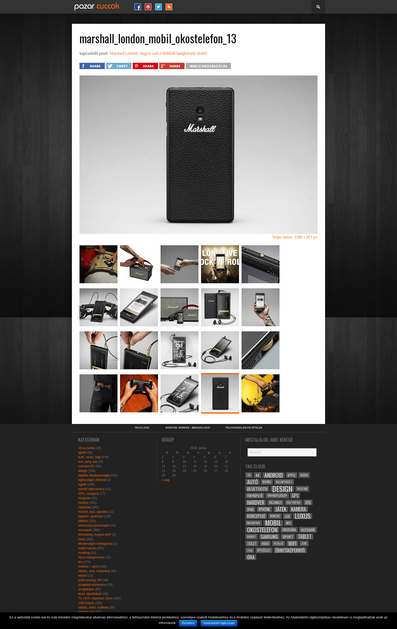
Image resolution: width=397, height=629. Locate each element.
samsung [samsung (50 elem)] (269, 536)
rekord (82, 575)
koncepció (85, 530)
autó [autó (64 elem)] (252, 482)
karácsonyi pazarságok (93, 525)
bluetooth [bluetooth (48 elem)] (257, 489)
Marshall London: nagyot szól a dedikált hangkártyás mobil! (159, 53)
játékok (83, 521)
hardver (83, 502)
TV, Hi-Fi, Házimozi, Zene (95, 598)
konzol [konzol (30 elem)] (275, 516)
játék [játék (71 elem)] (280, 509)
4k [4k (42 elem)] (257, 475)
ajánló (82, 452)
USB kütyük (86, 603)
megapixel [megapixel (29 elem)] (253, 522)
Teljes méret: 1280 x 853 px (294, 237)
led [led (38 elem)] (287, 516)
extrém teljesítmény (91, 489)
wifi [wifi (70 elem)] (292, 543)
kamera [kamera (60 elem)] (298, 509)
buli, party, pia (87, 461)
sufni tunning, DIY (90, 580)
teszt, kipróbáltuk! (90, 594)
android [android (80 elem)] (273, 475)
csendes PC (86, 466)
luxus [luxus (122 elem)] (302, 516)
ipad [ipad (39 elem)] (250, 509)
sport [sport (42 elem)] (288, 536)
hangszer (84, 498)
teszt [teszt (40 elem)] (252, 543)
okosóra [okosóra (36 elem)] (289, 529)
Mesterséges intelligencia (95, 543)
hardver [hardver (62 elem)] (255, 502)
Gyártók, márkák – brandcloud (187, 428)
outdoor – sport (88, 566)
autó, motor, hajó (89, 457)
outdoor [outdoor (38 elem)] (308, 530)
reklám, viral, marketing (94, 571)
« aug (165, 480)
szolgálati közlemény (92, 584)
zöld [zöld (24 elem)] (249, 550)
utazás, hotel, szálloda (93, 607)
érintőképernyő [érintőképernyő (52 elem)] (290, 550)
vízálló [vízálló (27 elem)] (278, 543)
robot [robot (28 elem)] (251, 536)
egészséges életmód (92, 480)
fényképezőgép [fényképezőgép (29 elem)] (277, 495)
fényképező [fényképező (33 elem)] (255, 495)
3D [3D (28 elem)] (249, 475)
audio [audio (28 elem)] (304, 475)
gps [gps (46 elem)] (295, 495)
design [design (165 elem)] (282, 489)
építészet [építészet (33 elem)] (264, 550)
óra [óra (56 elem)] (250, 557)
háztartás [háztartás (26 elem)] (294, 502)
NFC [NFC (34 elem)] (288, 522)
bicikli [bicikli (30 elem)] (267, 481)
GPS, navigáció (88, 493)
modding (84, 553)
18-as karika (86, 448)
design (82, 471)
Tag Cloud (142, 428)
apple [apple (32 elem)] (291, 475)
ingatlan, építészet (90, 516)
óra (80, 562)
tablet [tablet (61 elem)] (304, 536)
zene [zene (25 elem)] (304, 543)
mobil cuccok (87, 548)
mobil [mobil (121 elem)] (273, 523)
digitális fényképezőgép (94, 475)
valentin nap (86, 612)
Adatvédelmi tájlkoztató (218, 623)
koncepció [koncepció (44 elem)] (256, 516)
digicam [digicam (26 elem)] (302, 488)
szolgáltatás (86, 589)
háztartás (84, 507)
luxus (81, 539)
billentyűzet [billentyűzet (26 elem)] (284, 482)
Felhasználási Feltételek (244, 428)
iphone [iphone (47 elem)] (264, 509)
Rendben (188, 623)
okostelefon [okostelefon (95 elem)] (262, 530)
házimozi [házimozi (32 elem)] (275, 502)
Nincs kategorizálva (91, 557)
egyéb (82, 484)
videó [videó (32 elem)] (265, 543)
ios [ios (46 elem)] (308, 502)
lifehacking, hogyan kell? (94, 534)
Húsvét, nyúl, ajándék (92, 512)
